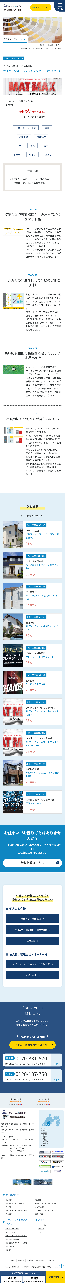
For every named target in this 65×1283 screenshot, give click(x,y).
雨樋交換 (38, 1200)
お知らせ (41, 1229)
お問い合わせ (41, 7)
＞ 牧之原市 (44, 1141)
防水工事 (31, 940)
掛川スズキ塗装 (15, 1099)
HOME (42, 45)
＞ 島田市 (44, 1137)
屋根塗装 (9, 1207)
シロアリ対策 (39, 1207)
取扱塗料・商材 (53, 45)
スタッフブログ (43, 1232)
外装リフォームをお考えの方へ (16, 1236)
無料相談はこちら (32, 862)
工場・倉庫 (30, 975)
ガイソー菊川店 (43, 1099)
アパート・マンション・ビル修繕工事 (31, 964)
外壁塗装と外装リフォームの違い (17, 1243)
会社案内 (21, 1260)
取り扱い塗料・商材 (12, 1229)
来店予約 (51, 1260)
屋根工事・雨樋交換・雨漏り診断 (30, 929)
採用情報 (30, 1260)
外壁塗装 (9, 1200)
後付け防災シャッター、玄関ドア (46, 1203)
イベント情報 (42, 1225)
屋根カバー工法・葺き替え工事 (16, 1210)
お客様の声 (9, 1250)
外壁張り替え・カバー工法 (15, 1203)
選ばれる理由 (10, 1232)
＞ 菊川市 (44, 1133)
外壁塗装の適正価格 (12, 1239)
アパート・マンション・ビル (45, 1210)
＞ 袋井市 (44, 1135)
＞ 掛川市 (44, 1131)
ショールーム (10, 1246)
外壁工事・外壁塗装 (31, 918)
